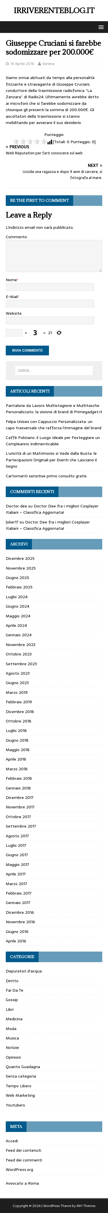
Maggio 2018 (18, 750)
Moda (11, 1028)
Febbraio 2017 (18, 893)
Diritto (12, 981)
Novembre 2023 (20, 644)
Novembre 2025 (21, 568)
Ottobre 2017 (18, 817)
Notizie (12, 1047)
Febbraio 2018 (19, 778)
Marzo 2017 (16, 884)
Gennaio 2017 (18, 902)
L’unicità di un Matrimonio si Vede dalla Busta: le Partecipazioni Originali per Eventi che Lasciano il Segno (51, 459)
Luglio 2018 (16, 730)
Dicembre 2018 (20, 711)
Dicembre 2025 (20, 558)
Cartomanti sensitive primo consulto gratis (46, 476)
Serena (48, 64)
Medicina (14, 1019)
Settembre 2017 (21, 826)
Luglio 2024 (17, 597)
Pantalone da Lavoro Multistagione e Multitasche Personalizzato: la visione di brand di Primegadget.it (54, 408)
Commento (16, 237)
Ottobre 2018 (18, 721)
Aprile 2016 (16, 941)
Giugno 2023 (17, 683)
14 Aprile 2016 (22, 64)
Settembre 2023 (21, 664)
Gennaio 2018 (18, 788)
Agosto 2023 (18, 673)
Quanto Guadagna (23, 1067)
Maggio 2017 (17, 864)
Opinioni (13, 1057)
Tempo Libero (18, 1086)
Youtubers (15, 1105)
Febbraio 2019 (19, 702)
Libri (10, 1009)
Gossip (12, 1000)
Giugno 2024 (17, 606)
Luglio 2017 (16, 845)
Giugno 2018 (17, 740)
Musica (12, 1038)
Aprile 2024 (16, 625)
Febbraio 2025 (19, 587)
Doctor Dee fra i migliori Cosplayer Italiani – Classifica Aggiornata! (52, 509)
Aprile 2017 (16, 874)
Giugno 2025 (17, 577)
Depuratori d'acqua (24, 971)
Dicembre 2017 (19, 797)
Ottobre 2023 (19, 654)
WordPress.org (19, 1169)
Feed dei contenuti (23, 1150)
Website (14, 313)
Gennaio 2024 (19, 635)
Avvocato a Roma (22, 1183)
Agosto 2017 (17, 836)
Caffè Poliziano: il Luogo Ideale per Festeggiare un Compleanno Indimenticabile (53, 440)
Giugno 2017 (17, 855)
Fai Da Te (14, 990)
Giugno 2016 (17, 931)
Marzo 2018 (17, 769)
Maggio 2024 (18, 616)
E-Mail (12, 297)
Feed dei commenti (24, 1160)
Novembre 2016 (20, 922)
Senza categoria (21, 1076)
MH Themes (86, 1206)
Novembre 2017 (20, 807)
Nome (11, 280)
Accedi (12, 1141)
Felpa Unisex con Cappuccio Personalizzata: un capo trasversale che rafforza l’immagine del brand (53, 424)
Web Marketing (20, 1095)
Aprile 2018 (16, 759)
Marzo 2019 (17, 692)
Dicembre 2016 (20, 912)
